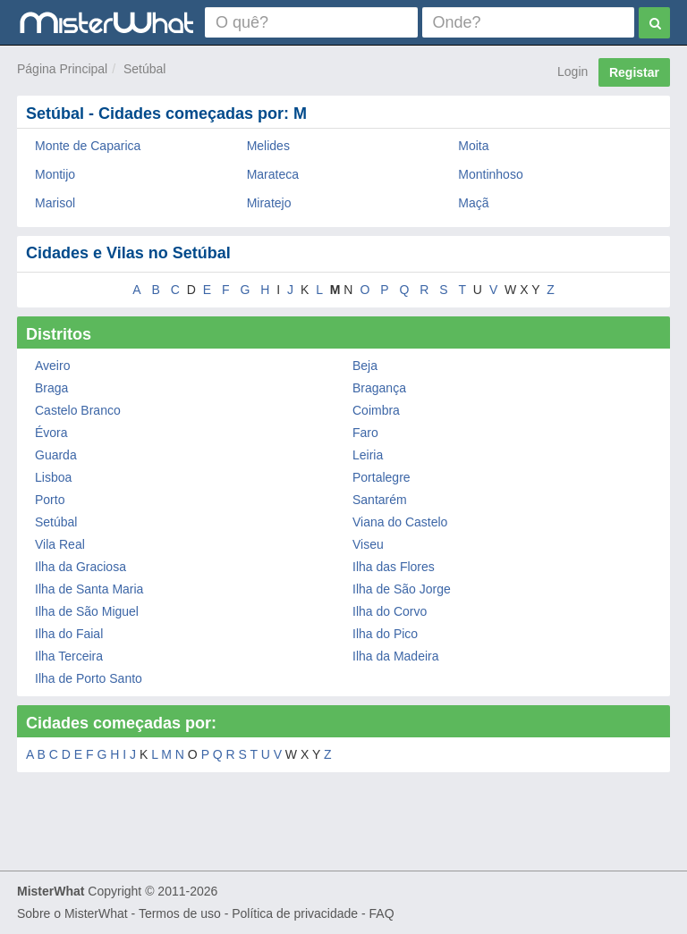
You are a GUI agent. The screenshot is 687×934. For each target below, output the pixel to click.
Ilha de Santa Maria (89, 589)
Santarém (379, 499)
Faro (365, 432)
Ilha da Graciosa (80, 567)
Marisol (55, 203)
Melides (268, 146)
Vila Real (60, 544)
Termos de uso (180, 913)
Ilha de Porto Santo (88, 678)
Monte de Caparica (87, 146)
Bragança (379, 388)
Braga (51, 388)
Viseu (368, 544)
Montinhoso (490, 174)
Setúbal (144, 69)
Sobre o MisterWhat (72, 913)
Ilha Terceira (69, 656)
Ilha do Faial (69, 634)
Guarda (56, 455)
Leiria (367, 455)
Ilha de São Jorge (401, 589)
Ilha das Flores (393, 567)
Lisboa (53, 477)
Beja (364, 365)
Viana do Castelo (399, 522)
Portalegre (381, 477)
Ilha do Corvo (389, 611)
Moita (473, 146)
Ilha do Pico (385, 634)
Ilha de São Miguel (87, 611)
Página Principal (62, 69)
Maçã (473, 203)
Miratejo (269, 203)
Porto (49, 499)
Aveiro (52, 365)
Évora (51, 432)
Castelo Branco (78, 410)
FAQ (381, 913)
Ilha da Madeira (395, 656)
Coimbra (376, 410)
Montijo (55, 174)
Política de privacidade (295, 913)
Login (572, 71)
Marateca (273, 174)
